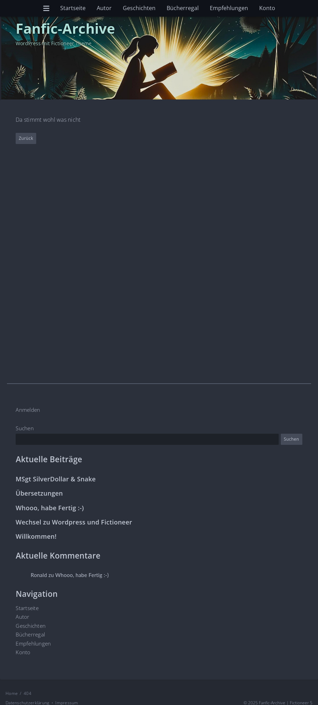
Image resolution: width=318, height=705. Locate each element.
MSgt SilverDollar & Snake (56, 479)
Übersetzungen (39, 493)
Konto (267, 8)
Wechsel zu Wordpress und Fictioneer (74, 522)
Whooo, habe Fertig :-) (50, 508)
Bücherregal (183, 8)
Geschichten (139, 8)
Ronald (39, 575)
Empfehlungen (229, 8)
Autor (104, 8)
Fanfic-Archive (65, 28)
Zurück (26, 138)
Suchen (25, 428)
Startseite (73, 8)
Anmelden (28, 409)
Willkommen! (36, 536)
